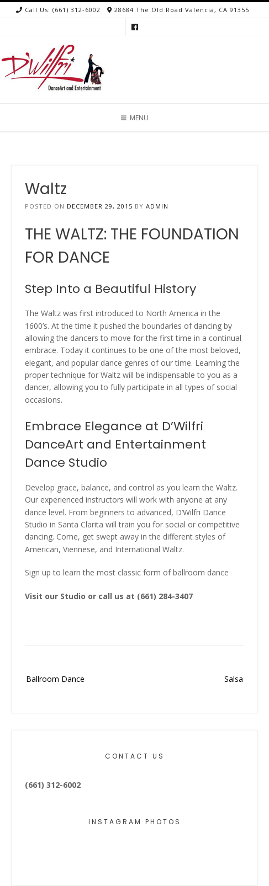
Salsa (233, 679)
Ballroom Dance (55, 679)
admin (157, 206)
